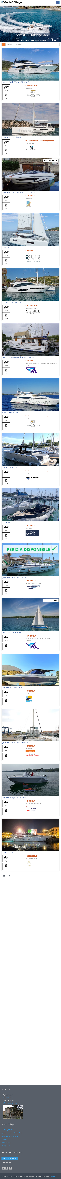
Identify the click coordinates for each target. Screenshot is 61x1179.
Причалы (4, 1139)
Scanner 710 (8, 522)
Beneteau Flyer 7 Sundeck (14, 797)
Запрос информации (9, 1158)
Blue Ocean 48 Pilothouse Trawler (18, 357)
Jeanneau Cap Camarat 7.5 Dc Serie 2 (19, 192)
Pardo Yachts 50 (9, 467)
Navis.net (52, 1176)
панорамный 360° (50, 161)
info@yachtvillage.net (10, 1103)
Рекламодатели (6, 1130)
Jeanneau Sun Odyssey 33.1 (15, 742)
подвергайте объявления (10, 1136)
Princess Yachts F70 (11, 302)
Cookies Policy (6, 1142)
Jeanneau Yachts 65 (11, 137)
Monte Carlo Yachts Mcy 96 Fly (16, 82)
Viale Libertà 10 (8, 1097)
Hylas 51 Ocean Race (11, 632)
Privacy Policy (5, 1146)
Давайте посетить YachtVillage (11, 1133)
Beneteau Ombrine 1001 (13, 687)
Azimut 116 (7, 852)
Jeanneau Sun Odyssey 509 (14, 577)
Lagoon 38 (7, 247)
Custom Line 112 (10, 412)
